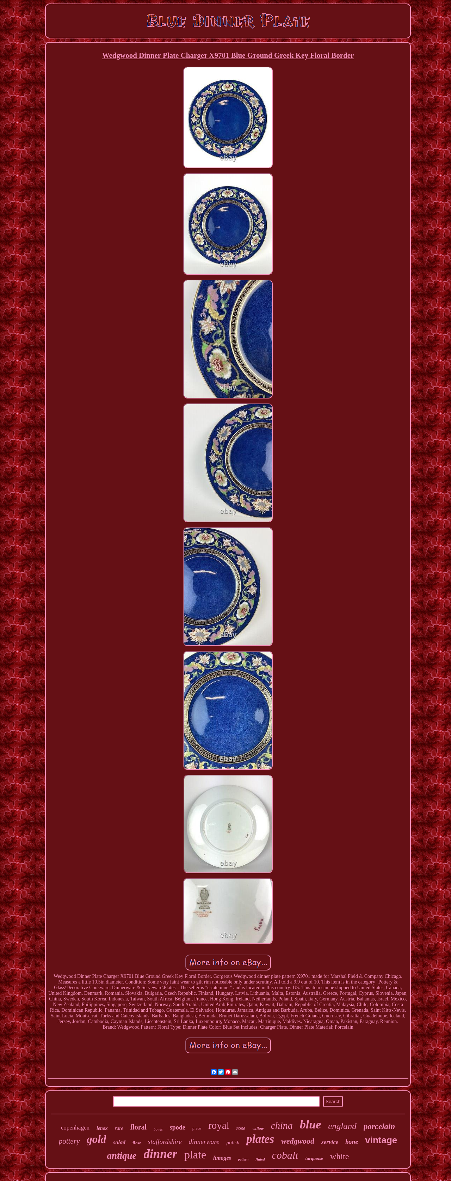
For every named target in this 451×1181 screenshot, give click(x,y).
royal (218, 1125)
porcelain (379, 1126)
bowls (158, 1129)
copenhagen (75, 1127)
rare (119, 1128)
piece (196, 1128)
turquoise (314, 1158)
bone (351, 1141)
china (282, 1125)
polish (232, 1142)
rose (241, 1128)
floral (138, 1127)
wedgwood (297, 1141)
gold (96, 1139)
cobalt (285, 1155)
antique (122, 1155)
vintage (381, 1140)
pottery (69, 1141)
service (329, 1142)
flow (136, 1142)
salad (119, 1142)
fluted (260, 1159)
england (342, 1126)
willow (258, 1128)
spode (177, 1127)
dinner (160, 1154)
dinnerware (204, 1141)
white (339, 1156)
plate (195, 1154)
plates (260, 1139)
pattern (243, 1159)
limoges (222, 1158)
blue (310, 1124)
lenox (102, 1128)
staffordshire (165, 1141)
